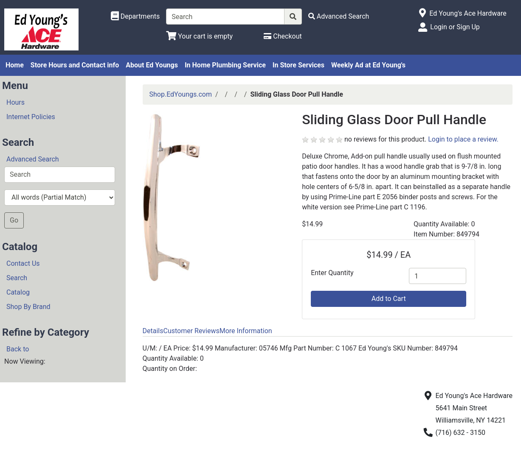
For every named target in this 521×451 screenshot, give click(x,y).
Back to (17, 349)
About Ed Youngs (152, 65)
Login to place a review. (463, 139)
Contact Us (23, 263)
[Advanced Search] (338, 16)
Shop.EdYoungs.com (180, 94)
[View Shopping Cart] (199, 36)
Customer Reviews (191, 331)
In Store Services (298, 65)
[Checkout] (282, 36)
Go (14, 220)
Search (16, 278)
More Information (246, 331)
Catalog (18, 292)
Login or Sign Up (454, 27)
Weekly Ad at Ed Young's (368, 65)
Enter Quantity (332, 273)
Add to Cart (389, 299)
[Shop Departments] (135, 16)
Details (153, 331)
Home (15, 65)
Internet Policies (30, 117)
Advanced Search (32, 159)
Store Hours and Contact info (75, 65)
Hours (15, 102)
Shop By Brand (28, 307)
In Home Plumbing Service (225, 65)
